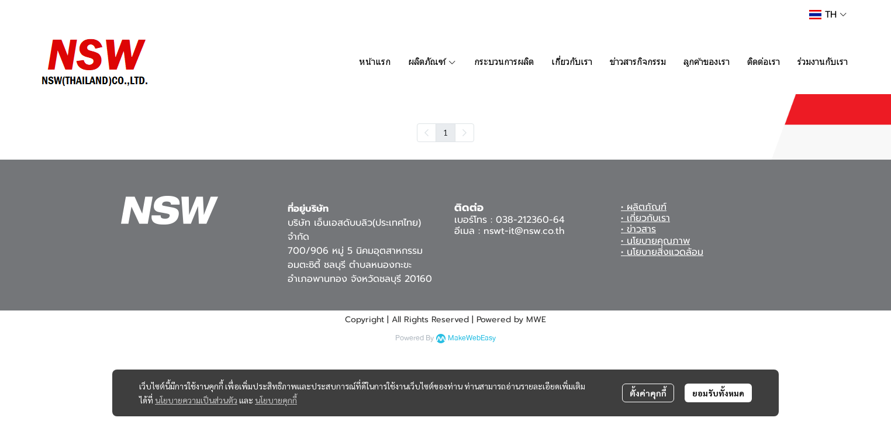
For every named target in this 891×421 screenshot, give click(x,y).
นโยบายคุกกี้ (276, 400)
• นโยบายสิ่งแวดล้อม (662, 252)
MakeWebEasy (472, 338)
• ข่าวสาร (638, 229)
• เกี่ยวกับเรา (645, 218)
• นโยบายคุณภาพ (655, 241)
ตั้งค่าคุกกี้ (648, 393)
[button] (828, 14)
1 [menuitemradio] (445, 132)
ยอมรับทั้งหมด (718, 393)
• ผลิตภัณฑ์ (643, 207)
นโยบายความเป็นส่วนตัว (196, 400)
